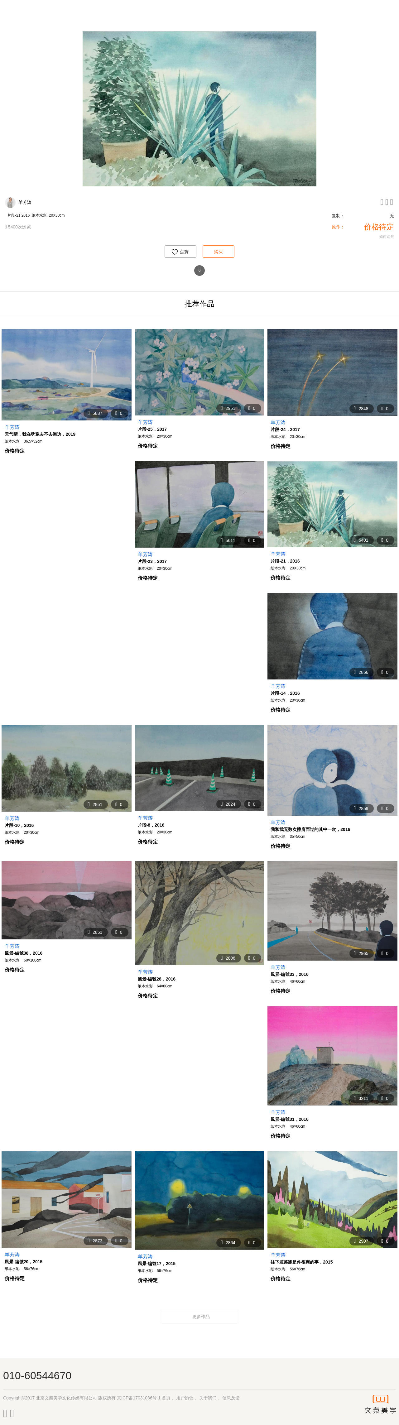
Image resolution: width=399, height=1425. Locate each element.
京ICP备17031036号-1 (139, 1397)
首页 (166, 1397)
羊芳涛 (24, 202)
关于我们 (208, 1397)
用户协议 (185, 1397)
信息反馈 (231, 1397)
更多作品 (201, 1316)
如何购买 (386, 236)
